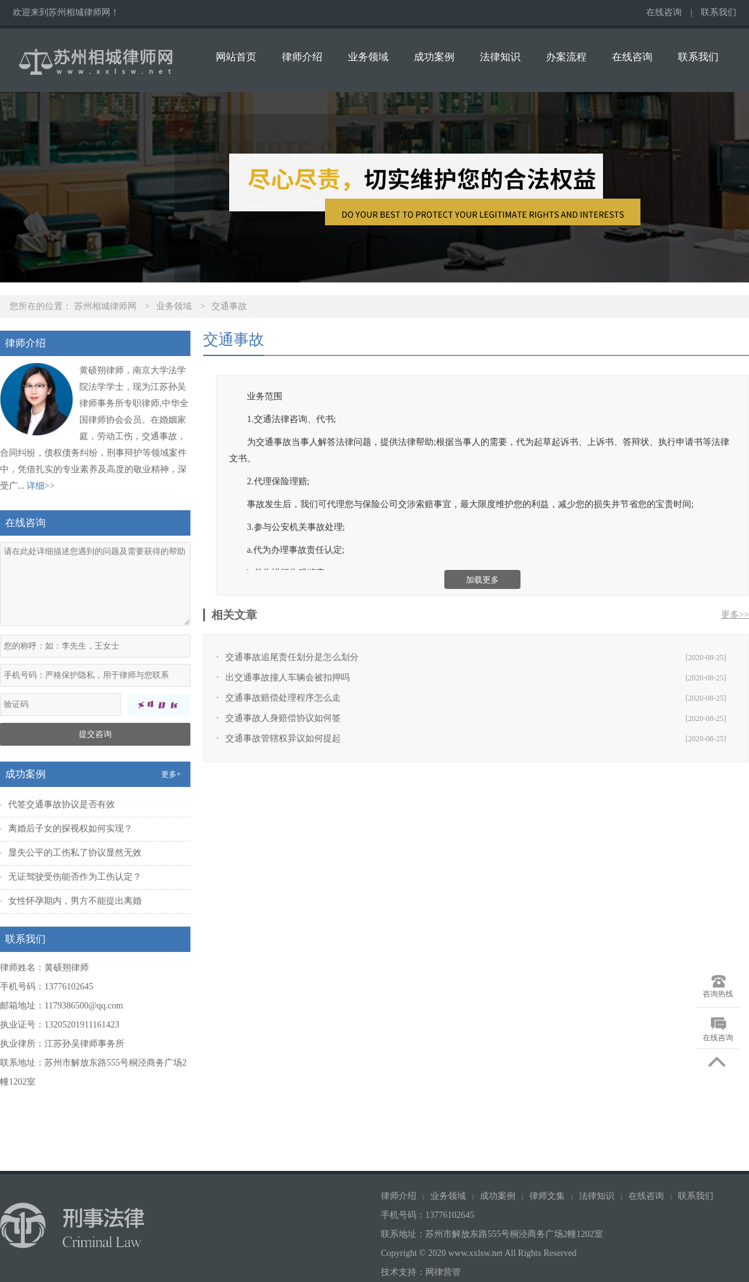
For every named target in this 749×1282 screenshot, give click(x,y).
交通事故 (229, 306)
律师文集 (547, 1196)
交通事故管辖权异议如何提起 (283, 738)
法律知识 (500, 56)
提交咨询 (95, 734)
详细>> (41, 486)
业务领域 (368, 56)
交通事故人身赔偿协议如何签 (283, 718)
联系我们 (718, 12)
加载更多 (482, 580)
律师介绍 (302, 56)
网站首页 (236, 56)
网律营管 (443, 1272)
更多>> (735, 614)
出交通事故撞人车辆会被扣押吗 (287, 677)
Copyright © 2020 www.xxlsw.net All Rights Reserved (480, 1253)
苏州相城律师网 (105, 306)
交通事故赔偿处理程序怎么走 (283, 698)
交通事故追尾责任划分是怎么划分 (292, 657)
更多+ (171, 774)
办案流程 (566, 56)
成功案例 (434, 56)
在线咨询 (664, 12)
